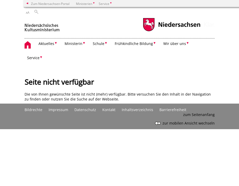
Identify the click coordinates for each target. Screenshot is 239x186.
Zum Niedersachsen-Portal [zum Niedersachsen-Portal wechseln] (50, 4)
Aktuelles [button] (46, 43)
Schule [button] (98, 43)
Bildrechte (33, 109)
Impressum (58, 109)
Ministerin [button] (73, 43)
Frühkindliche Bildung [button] (134, 43)
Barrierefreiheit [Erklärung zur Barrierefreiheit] (172, 109)
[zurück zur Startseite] (42, 25)
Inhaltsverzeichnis (137, 109)
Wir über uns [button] (174, 43)
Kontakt (108, 109)
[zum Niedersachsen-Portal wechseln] (171, 30)
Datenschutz (85, 109)
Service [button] (33, 57)
